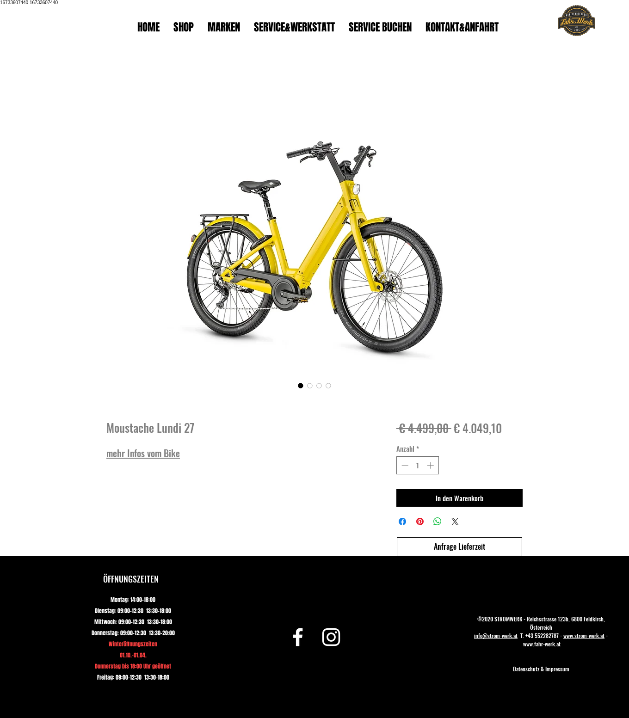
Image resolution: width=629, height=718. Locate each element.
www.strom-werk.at (583, 635)
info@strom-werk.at (496, 635)
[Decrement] (404, 465)
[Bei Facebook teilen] (402, 521)
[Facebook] (298, 637)
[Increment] (431, 465)
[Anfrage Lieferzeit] (459, 546)
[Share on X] (455, 521)
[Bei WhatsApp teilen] (437, 521)
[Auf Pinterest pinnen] (420, 521)
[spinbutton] (417, 465)
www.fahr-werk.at (542, 644)
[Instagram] (331, 637)
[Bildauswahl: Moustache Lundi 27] (300, 385)
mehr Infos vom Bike (143, 453)
